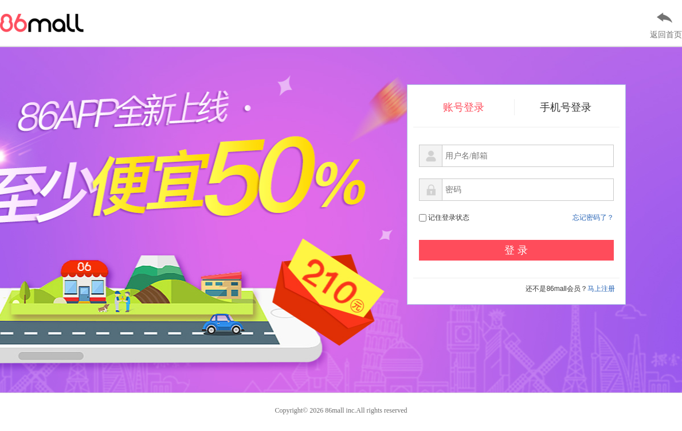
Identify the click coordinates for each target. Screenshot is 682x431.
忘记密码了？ (593, 217)
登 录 (516, 250)
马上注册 (601, 289)
